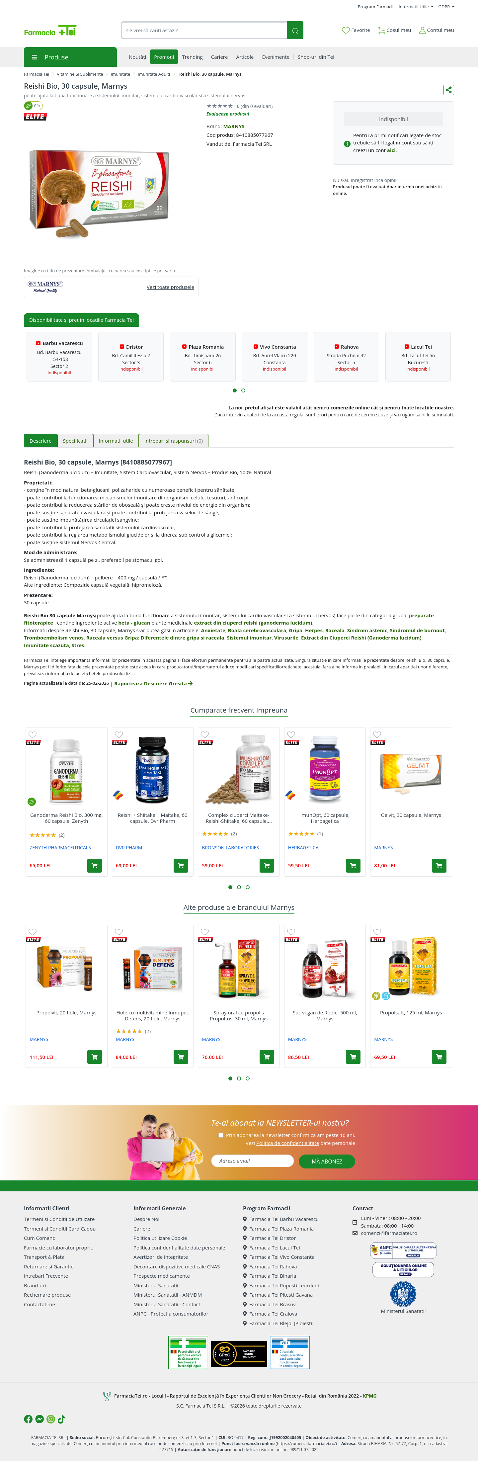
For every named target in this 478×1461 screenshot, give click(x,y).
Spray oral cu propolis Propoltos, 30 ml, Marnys (239, 1015)
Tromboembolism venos (54, 637)
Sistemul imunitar (249, 637)
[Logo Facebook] (28, 1419)
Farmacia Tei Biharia (269, 1275)
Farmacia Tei (36, 74)
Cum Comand (40, 1238)
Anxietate (213, 630)
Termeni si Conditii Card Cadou (60, 1228)
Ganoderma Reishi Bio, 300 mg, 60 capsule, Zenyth (66, 818)
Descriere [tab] (41, 440)
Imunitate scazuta (46, 645)
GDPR (444, 7)
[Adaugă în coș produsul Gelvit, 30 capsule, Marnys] (439, 866)
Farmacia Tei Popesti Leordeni (281, 1285)
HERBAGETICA (303, 847)
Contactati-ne (39, 1304)
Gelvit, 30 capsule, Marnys (411, 815)
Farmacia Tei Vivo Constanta (279, 1256)
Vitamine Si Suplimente (80, 74)
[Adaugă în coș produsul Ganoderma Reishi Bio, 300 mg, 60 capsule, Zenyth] (94, 866)
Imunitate (120, 74)
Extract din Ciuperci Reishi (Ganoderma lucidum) (361, 637)
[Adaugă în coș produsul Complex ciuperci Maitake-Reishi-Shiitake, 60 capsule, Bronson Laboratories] (267, 866)
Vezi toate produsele (170, 287)
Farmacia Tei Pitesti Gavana (278, 1294)
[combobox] (204, 30)
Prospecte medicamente (161, 1275)
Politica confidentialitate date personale (179, 1247)
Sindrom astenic (367, 630)
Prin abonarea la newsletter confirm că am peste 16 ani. (290, 1135)
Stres (78, 645)
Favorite (356, 30)
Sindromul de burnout (417, 630)
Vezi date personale (300, 1143)
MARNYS (233, 126)
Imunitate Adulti (154, 74)
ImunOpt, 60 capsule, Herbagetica (325, 818)
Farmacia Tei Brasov (269, 1304)
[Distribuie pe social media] (448, 90)
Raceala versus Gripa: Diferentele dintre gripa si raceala (155, 637)
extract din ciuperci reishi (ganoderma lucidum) (253, 622)
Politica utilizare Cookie (160, 1238)
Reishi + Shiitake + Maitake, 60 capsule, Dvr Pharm (153, 818)
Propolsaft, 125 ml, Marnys (411, 1012)
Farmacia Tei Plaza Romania (278, 1228)
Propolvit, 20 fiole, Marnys (67, 1012)
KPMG (369, 1396)
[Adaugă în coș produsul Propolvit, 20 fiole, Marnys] (94, 1057)
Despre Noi (146, 1219)
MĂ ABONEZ (327, 1161)
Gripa (295, 630)
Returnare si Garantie (49, 1266)
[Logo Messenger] (39, 1419)
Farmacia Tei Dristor (269, 1238)
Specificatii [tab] (75, 440)
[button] (234, 390)
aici (391, 150)
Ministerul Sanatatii (155, 1285)
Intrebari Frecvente (46, 1275)
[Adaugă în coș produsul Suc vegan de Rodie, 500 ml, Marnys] (353, 1057)
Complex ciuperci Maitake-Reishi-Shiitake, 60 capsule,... (239, 818)
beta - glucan (134, 622)
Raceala (335, 630)
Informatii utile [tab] (116, 440)
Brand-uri (35, 1285)
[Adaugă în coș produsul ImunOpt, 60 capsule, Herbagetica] (353, 866)
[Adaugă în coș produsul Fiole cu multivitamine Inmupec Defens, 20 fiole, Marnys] (181, 1057)
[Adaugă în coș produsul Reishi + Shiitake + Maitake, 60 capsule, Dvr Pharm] (181, 866)
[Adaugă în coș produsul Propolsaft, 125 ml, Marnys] (439, 1057)
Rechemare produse (47, 1294)
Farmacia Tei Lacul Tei (271, 1247)
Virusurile (286, 637)
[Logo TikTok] (61, 1419)
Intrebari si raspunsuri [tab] (173, 440)
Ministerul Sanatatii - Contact (166, 1304)
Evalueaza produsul (227, 114)
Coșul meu (394, 29)
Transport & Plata (44, 1256)
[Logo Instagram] (50, 1419)
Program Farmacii (375, 7)
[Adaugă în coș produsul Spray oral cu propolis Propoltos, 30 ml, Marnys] (267, 1057)
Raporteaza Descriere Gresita (153, 683)
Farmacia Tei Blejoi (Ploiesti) (278, 1323)
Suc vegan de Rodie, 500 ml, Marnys (325, 1015)
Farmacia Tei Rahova (270, 1266)
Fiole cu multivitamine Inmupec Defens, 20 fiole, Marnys (153, 1015)
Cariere (141, 1228)
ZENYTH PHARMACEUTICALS (60, 847)
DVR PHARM (129, 847)
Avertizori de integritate (160, 1256)
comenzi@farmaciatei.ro (389, 1233)
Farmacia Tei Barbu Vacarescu (281, 1219)
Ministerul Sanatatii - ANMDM (167, 1294)
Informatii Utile (414, 7)
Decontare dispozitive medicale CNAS (176, 1266)
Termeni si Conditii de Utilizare (59, 1219)
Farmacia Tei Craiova (270, 1313)
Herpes (314, 630)
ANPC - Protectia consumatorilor (170, 1313)
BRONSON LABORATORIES (230, 847)
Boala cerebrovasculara (257, 630)
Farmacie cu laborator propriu (59, 1247)
